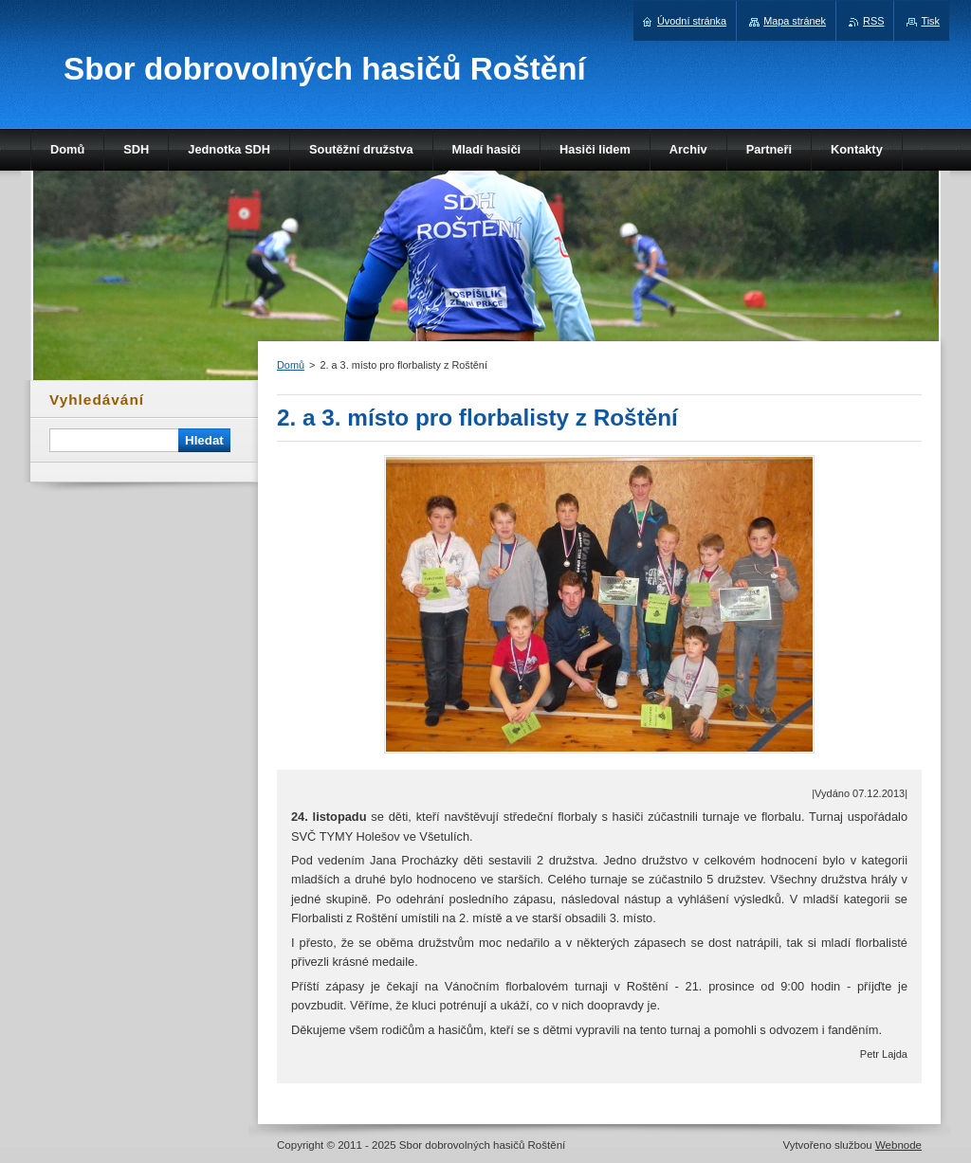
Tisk (930, 21)
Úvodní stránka (691, 21)
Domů (290, 365)
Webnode (898, 1145)
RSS (873, 21)
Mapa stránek (794, 21)
